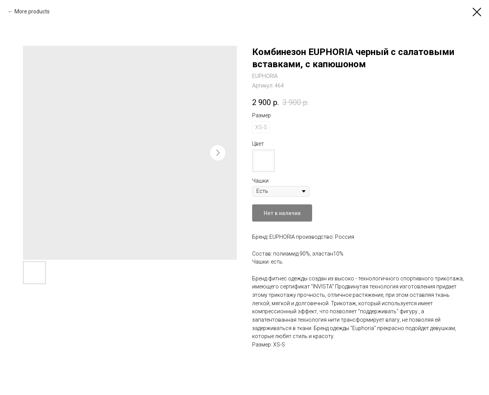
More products (32, 11)
